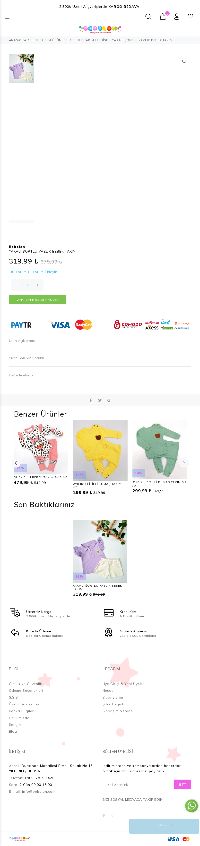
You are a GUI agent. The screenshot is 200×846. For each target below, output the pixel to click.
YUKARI (191, 826)
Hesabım (110, 690)
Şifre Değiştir (114, 704)
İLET (182, 784)
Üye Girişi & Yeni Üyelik (123, 684)
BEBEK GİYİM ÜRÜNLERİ (50, 40)
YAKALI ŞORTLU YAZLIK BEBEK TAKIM (97, 587)
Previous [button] (16, 463)
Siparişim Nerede (118, 711)
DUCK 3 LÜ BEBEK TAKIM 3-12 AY (40, 477)
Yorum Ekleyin (45, 272)
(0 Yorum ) (20, 272)
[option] (21, 71)
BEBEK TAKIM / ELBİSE (90, 40)
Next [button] (184, 463)
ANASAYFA (18, 40)
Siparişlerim (113, 697)
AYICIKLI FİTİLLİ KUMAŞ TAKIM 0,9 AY (100, 485)
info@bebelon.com (38, 791)
